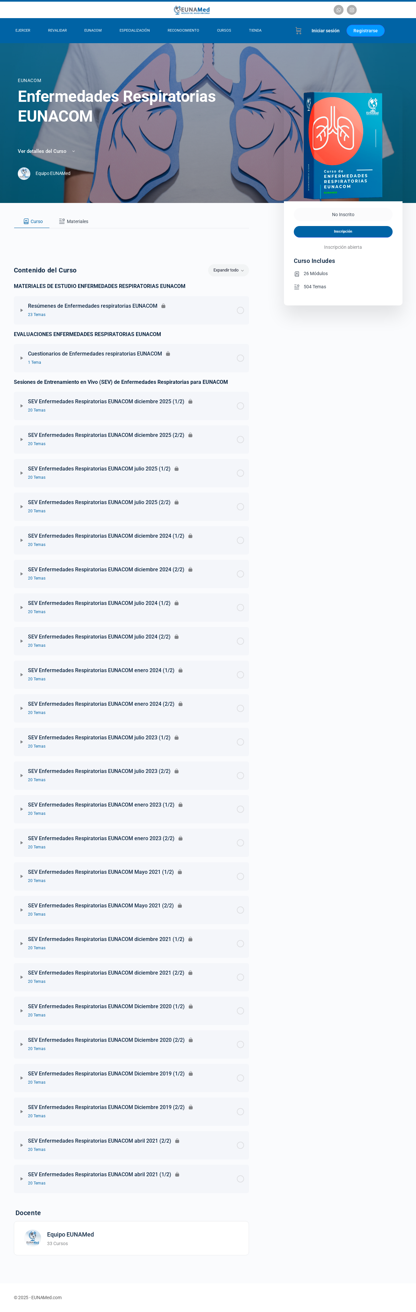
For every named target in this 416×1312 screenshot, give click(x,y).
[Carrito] (298, 30)
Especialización (135, 30)
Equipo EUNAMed (70, 1234)
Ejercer (22, 30)
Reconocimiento (183, 30)
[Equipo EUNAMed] (32, 1238)
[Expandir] (22, 310)
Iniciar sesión (326, 30)
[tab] (32, 221)
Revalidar (57, 30)
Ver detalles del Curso (47, 151)
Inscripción (343, 231)
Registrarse (365, 30)
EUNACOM (93, 30)
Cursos (224, 30)
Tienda (255, 30)
